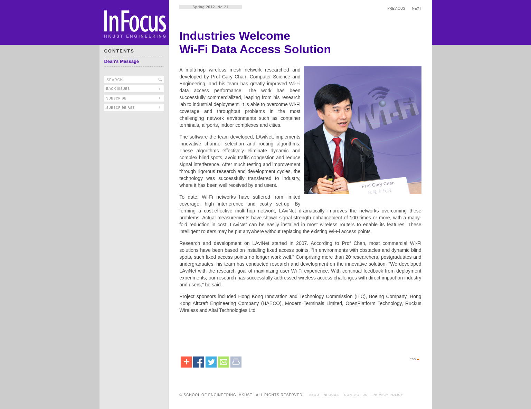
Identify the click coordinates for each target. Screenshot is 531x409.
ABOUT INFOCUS (324, 395)
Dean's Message (121, 61)
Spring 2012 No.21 (210, 7)
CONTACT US (356, 395)
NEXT (416, 8)
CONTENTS (119, 51)
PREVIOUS (396, 8)
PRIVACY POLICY (388, 395)
